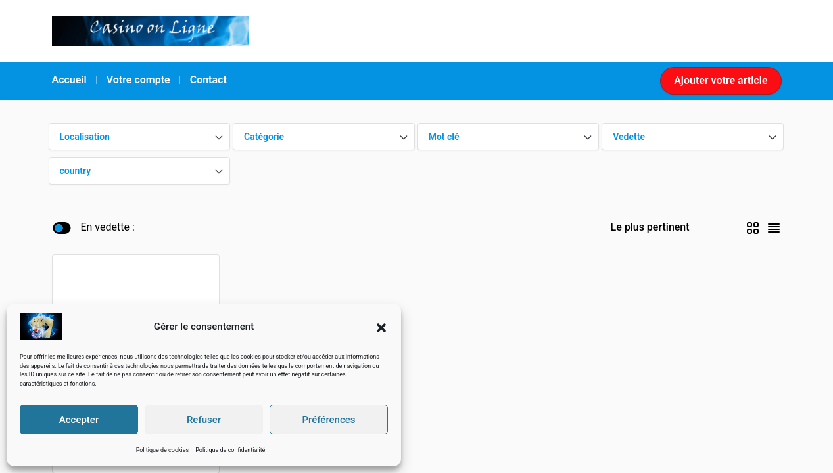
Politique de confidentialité (230, 450)
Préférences (328, 420)
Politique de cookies (162, 450)
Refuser (204, 420)
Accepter (79, 420)
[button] (381, 326)
